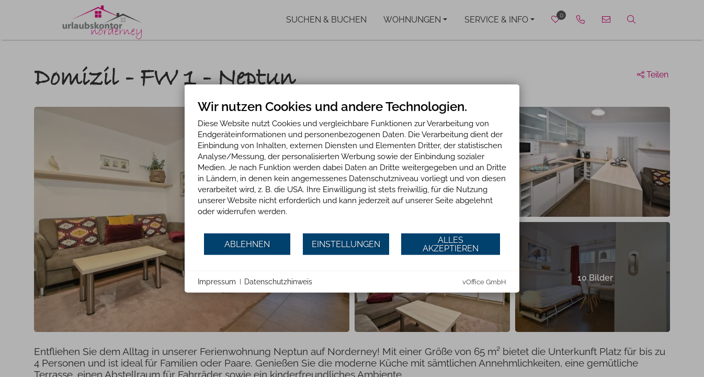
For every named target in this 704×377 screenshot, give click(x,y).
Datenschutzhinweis (278, 281)
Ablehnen (247, 244)
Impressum (217, 281)
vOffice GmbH (484, 282)
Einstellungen (346, 244)
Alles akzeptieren (451, 244)
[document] (352, 166)
